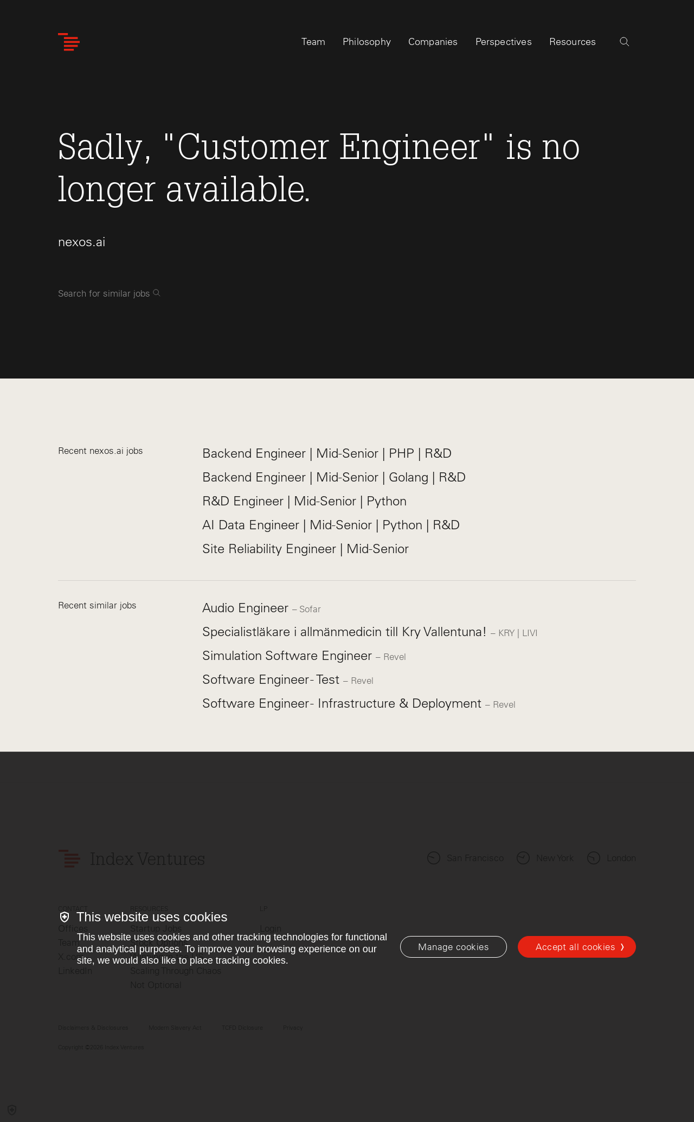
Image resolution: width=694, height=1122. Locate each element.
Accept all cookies (575, 946)
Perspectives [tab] (503, 42)
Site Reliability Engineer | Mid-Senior (305, 548)
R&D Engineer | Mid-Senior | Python (304, 501)
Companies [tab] (433, 42)
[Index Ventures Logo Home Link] (69, 42)
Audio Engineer (247, 608)
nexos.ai (81, 241)
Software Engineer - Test (272, 679)
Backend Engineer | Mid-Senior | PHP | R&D (327, 453)
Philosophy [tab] (367, 42)
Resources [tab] (572, 42)
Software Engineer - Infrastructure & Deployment (343, 703)
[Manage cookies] (453, 947)
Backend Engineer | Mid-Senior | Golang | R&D (334, 477)
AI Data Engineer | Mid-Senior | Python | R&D (331, 525)
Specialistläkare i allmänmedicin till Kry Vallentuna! (346, 631)
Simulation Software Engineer (289, 655)
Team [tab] (313, 42)
